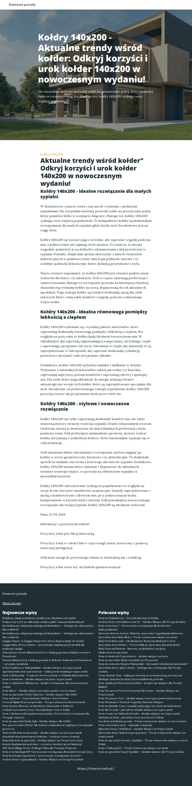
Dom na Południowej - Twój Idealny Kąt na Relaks (128, 618)
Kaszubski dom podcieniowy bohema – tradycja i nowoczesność (41, 736)
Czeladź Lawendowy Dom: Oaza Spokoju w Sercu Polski (36, 709)
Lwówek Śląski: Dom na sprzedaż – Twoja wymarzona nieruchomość (44, 702)
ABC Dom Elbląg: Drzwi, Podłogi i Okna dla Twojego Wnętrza (39, 748)
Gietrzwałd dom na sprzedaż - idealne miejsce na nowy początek (42, 732)
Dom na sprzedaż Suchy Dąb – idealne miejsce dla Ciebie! (36, 721)
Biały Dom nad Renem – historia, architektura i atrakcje (132, 648)
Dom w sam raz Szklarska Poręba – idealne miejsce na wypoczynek (139, 713)
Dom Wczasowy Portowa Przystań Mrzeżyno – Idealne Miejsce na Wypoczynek (138, 692)
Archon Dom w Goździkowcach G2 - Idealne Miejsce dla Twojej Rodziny (141, 621)
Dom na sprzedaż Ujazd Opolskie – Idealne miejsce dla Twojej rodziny (141, 751)
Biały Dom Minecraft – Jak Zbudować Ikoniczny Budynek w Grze (137, 641)
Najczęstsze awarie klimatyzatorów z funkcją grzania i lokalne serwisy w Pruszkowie (46, 654)
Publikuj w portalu (134, 5)
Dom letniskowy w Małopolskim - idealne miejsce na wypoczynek (41, 667)
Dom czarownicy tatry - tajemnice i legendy (125, 725)
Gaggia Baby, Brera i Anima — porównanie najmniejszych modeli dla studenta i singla (43, 646)
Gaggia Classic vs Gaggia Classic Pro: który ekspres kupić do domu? (43, 641)
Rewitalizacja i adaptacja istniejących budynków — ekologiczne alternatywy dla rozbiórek (48, 627)
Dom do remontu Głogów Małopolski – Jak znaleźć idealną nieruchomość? (143, 663)
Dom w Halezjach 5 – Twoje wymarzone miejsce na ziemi (133, 748)
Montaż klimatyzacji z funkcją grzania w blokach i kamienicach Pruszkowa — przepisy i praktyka (47, 661)
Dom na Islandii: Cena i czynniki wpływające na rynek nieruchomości (139, 705)
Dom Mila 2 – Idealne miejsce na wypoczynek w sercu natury (39, 690)
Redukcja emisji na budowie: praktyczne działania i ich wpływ (39, 618)
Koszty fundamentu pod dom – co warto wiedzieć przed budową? (42, 744)
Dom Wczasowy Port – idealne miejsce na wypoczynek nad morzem (139, 698)
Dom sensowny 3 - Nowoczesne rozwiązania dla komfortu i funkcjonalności (134, 627)
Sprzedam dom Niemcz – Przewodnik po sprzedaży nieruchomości (139, 644)
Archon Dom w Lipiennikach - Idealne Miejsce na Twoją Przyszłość (43, 759)
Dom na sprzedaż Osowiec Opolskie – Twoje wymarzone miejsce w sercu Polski (143, 742)
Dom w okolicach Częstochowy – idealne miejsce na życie (133, 656)
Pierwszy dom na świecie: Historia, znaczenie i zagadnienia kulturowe (140, 633)
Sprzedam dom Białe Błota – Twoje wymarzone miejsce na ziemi (137, 637)
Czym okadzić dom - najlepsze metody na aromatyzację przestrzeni (140, 675)
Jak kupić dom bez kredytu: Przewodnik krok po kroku (130, 679)
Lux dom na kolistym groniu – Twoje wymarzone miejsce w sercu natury (142, 721)
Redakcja (158, 5)
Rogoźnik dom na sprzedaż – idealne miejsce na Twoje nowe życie (42, 740)
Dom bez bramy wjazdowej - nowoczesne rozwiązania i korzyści (41, 755)
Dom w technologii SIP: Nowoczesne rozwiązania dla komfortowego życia (47, 751)
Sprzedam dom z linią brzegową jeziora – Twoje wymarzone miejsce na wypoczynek (142, 734)
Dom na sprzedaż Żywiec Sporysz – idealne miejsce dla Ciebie (39, 694)
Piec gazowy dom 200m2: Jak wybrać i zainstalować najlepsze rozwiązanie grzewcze (47, 726)
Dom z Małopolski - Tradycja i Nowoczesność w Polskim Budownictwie (45, 675)
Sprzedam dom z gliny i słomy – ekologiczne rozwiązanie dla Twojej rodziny (139, 669)
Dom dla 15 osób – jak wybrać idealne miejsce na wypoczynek (135, 709)
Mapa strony (11, 603)
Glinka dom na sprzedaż (113, 652)
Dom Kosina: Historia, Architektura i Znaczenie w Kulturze (37, 705)
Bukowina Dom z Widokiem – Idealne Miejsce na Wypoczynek (135, 728)
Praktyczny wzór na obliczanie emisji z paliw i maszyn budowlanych (43, 621)
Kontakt (175, 5)
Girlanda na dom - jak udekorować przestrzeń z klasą (131, 717)
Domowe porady (24, 5)
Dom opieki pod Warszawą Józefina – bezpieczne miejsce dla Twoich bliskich (140, 684)
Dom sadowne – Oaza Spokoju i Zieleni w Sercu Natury (35, 698)
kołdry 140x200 (51, 154)
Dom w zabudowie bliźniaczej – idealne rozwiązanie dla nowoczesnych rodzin (45, 684)
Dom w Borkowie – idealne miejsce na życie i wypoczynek (37, 679)
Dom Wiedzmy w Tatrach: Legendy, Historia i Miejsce (131, 702)
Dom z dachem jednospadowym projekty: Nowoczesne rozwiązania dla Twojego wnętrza (45, 715)
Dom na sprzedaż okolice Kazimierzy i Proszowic (128, 660)
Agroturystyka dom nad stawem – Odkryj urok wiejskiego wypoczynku (45, 671)
